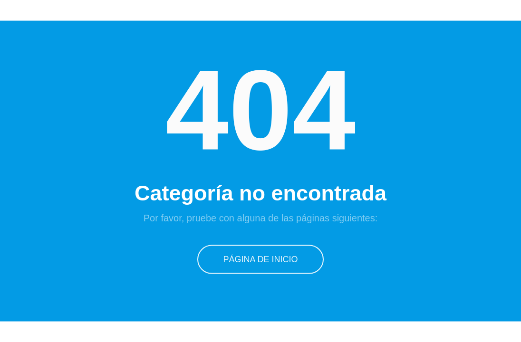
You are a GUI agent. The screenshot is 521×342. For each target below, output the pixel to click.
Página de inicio (260, 259)
